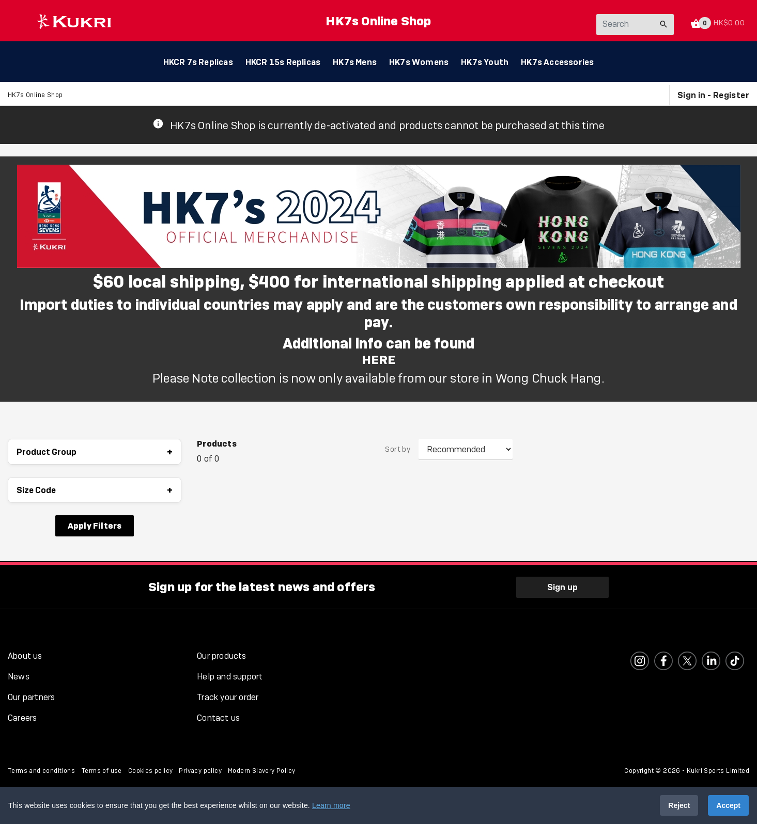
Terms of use (101, 769)
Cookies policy (150, 769)
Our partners (31, 696)
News (18, 675)
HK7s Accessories (557, 62)
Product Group (95, 452)
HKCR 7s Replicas (198, 62)
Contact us (218, 717)
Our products (221, 655)
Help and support (229, 675)
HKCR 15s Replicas (282, 62)
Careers (22, 717)
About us (25, 655)
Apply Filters (95, 526)
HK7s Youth (484, 62)
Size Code (95, 490)
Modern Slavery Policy (261, 769)
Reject (679, 805)
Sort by (397, 450)
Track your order (227, 696)
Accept (728, 805)
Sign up (562, 586)
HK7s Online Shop (378, 20)
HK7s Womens (419, 62)
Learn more (331, 805)
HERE (379, 360)
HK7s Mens (355, 62)
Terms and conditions (41, 769)
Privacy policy (200, 769)
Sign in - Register (713, 95)
